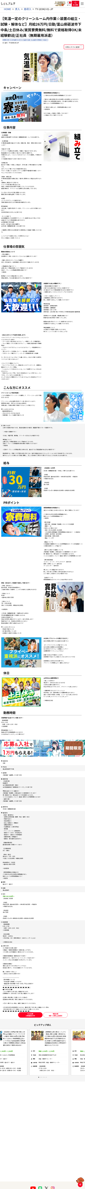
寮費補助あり (40, 40)
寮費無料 (5, 40)
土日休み (19, 40)
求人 (17, 9)
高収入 (27, 9)
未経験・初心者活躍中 (31, 40)
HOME (7, 9)
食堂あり (46, 40)
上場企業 (24, 40)
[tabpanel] (49, 1052)
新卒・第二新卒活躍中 (12, 40)
